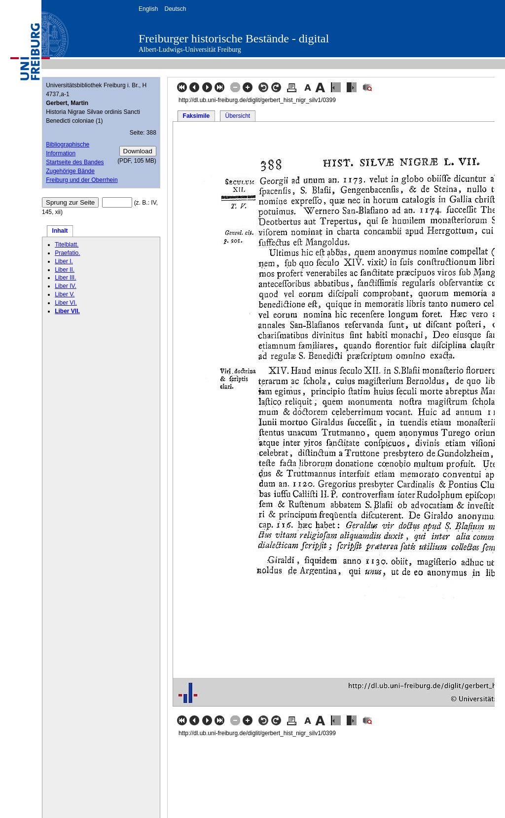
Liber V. (64, 294)
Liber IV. (65, 286)
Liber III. (65, 277)
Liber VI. (66, 302)
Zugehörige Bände (70, 171)
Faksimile (196, 115)
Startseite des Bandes (75, 162)
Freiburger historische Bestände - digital (234, 38)
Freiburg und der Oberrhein (81, 180)
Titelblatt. (66, 244)
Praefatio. (67, 252)
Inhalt (60, 230)
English (148, 8)
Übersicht (237, 115)
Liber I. (64, 261)
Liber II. (64, 269)
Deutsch (175, 8)
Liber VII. (67, 311)
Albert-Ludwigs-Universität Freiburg (190, 49)
